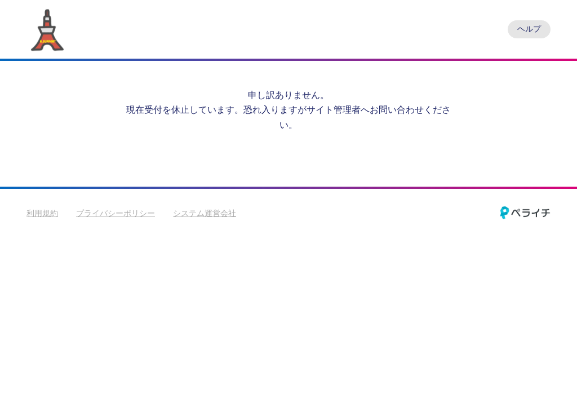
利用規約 (42, 213)
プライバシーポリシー (115, 213)
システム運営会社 (204, 213)
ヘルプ (529, 28)
